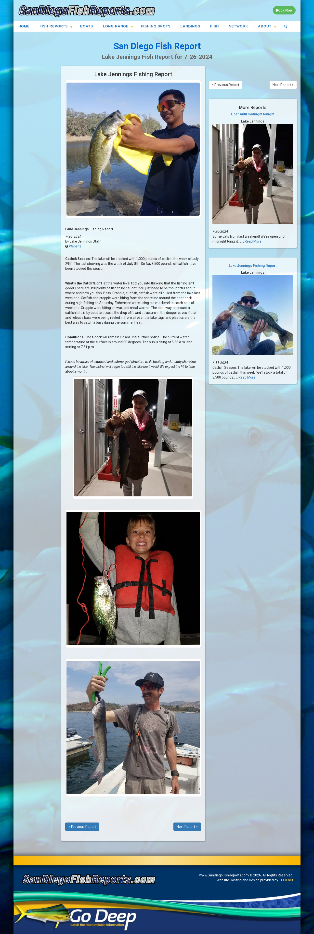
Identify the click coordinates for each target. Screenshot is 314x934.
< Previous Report (82, 827)
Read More (253, 241)
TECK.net (286, 880)
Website (75, 246)
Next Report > (187, 827)
